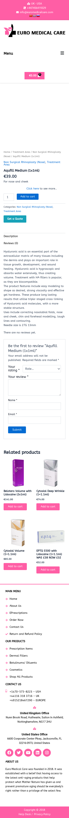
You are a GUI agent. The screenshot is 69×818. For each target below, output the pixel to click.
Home (7, 152)
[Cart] (34, 75)
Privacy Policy (42, 814)
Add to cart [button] (15, 506)
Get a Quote (15, 218)
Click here (32, 188)
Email (12, 414)
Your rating (14, 368)
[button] (62, 53)
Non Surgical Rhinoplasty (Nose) (24, 162)
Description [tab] (11, 236)
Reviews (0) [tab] (11, 243)
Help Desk (25, 814)
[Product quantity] (9, 197)
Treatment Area (21, 152)
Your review (18, 377)
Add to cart (27, 196)
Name (12, 400)
